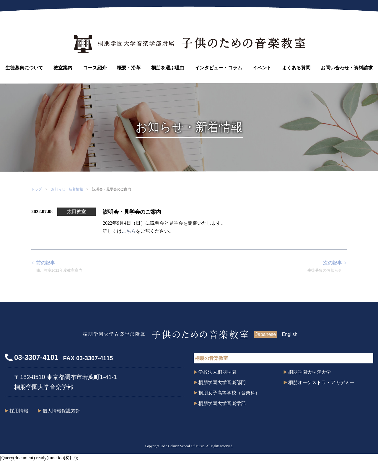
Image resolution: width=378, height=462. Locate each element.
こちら (129, 231)
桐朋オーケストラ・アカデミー (321, 382)
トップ (36, 189)
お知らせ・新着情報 (67, 189)
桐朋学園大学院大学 (309, 372)
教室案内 (62, 67)
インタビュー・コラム (218, 67)
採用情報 (18, 410)
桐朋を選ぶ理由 (167, 67)
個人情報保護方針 (61, 410)
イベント (261, 67)
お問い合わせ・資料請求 (347, 67)
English (289, 334)
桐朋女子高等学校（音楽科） (229, 392)
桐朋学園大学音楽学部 (222, 403)
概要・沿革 (129, 67)
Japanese (265, 334)
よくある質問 (296, 67)
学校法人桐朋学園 (217, 372)
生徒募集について (24, 67)
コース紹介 (95, 67)
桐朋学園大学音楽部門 (222, 382)
